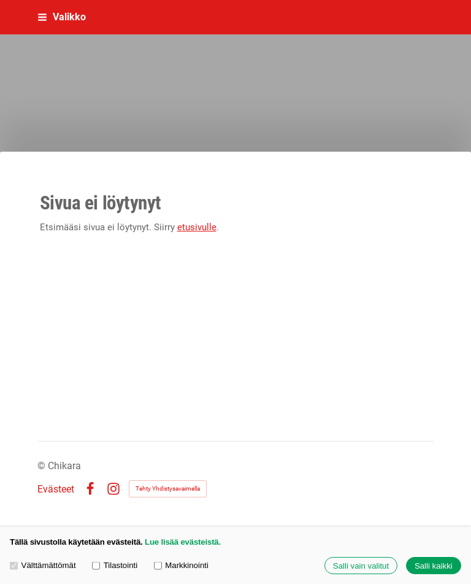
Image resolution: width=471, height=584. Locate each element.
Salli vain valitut (361, 565)
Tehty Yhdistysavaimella (168, 488)
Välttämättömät (43, 565)
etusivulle (196, 227)
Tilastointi (114, 565)
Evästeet (55, 489)
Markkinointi (181, 565)
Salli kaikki (434, 565)
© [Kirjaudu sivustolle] (42, 466)
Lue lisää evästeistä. (183, 542)
